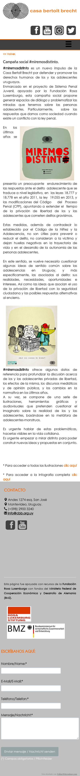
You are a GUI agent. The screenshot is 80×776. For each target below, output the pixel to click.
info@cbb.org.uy (20, 513)
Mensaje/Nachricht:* (17, 715)
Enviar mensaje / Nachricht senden (29, 751)
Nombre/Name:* (14, 664)
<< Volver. (9, 54)
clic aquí (70, 465)
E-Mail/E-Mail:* (12, 681)
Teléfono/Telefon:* (15, 699)
